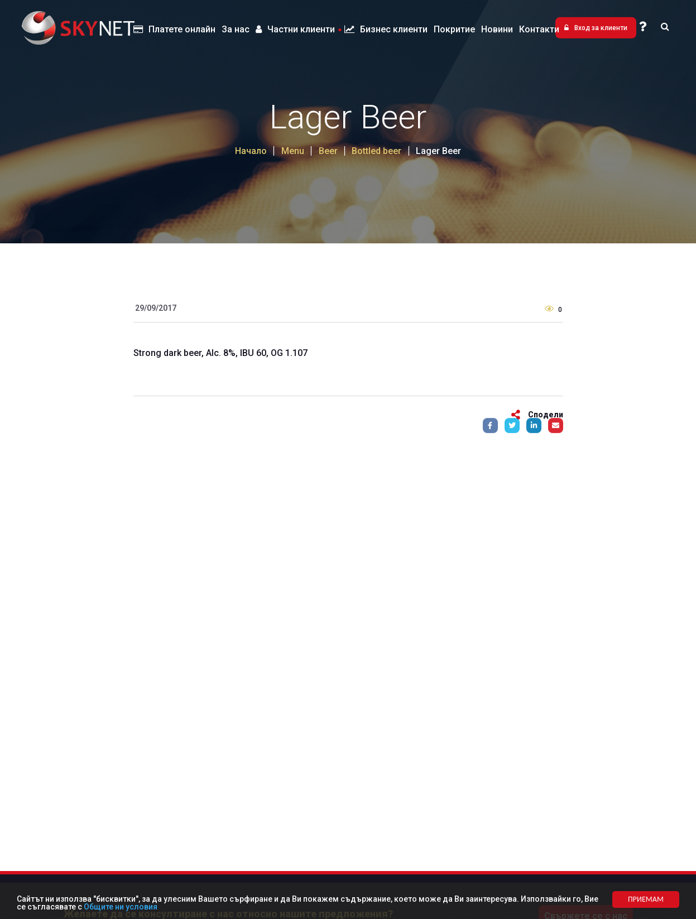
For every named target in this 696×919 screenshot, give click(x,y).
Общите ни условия (120, 906)
